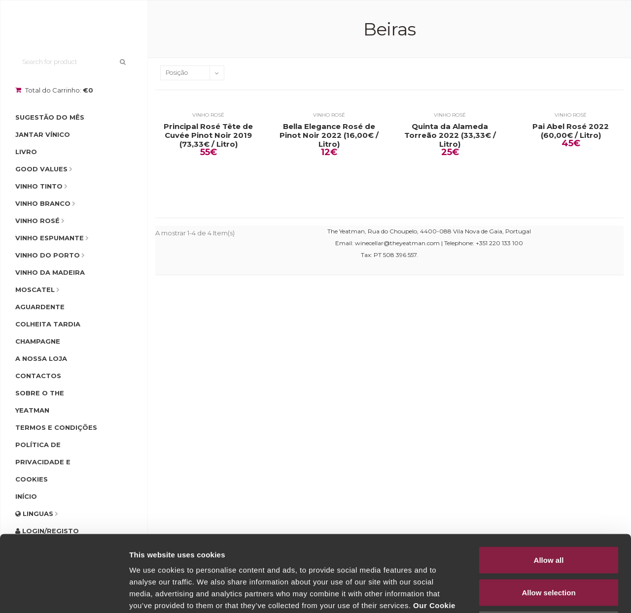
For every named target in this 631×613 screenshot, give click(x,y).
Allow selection (548, 516)
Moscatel (35, 289)
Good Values (41, 169)
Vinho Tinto (39, 186)
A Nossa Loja (41, 358)
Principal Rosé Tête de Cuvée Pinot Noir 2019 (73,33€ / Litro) (208, 135)
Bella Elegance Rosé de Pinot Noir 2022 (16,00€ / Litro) (329, 135)
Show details (517, 593)
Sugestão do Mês (49, 117)
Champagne (37, 341)
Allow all (549, 484)
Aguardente (40, 307)
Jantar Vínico (42, 134)
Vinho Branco (42, 203)
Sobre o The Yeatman (39, 401)
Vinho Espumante (49, 238)
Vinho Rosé (37, 221)
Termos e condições (56, 427)
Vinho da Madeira (50, 272)
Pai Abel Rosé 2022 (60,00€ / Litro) (570, 131)
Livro (26, 152)
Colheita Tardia (47, 324)
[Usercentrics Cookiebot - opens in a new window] (64, 593)
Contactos (38, 376)
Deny (549, 548)
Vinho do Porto (47, 255)
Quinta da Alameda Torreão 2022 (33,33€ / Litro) (450, 135)
